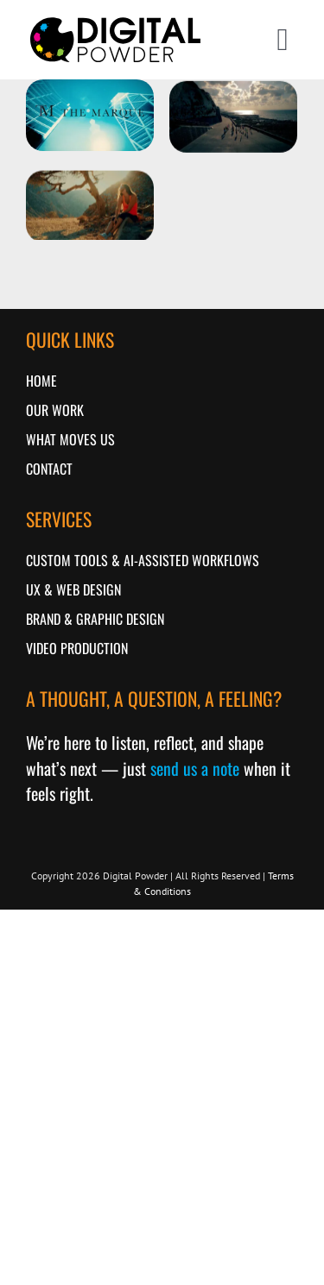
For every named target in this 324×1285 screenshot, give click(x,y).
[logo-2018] (115, 20)
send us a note (194, 768)
